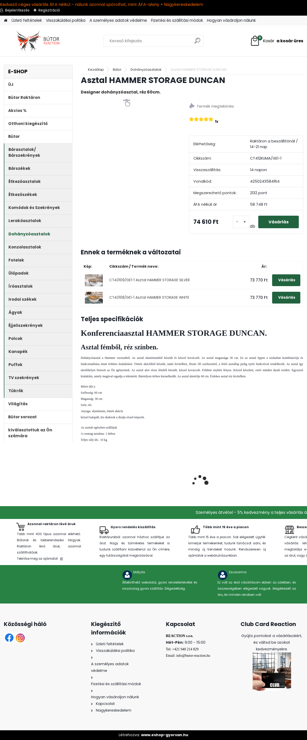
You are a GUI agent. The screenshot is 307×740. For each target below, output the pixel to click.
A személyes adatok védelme (118, 20)
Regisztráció (49, 10)
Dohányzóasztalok (146, 69)
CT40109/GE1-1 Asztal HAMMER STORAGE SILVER (149, 280)
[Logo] (39, 41)
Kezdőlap (96, 69)
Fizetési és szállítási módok (177, 20)
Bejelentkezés (17, 10)
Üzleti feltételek (27, 20)
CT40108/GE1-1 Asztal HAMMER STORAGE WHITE (149, 297)
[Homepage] (5, 21)
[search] (197, 43)
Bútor (117, 69)
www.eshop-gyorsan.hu (164, 734)
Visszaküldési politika (65, 20)
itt (61, 558)
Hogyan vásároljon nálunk (231, 20)
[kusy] (241, 221)
